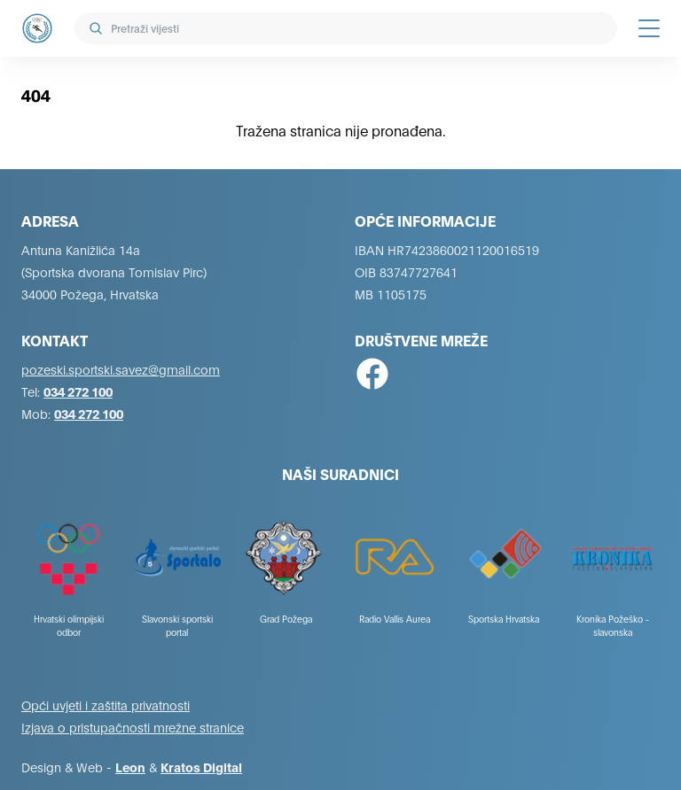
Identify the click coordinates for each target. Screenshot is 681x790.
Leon (130, 766)
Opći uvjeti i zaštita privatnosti (105, 704)
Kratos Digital (201, 766)
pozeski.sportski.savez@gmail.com (120, 368)
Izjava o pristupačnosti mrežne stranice (132, 726)
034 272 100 (78, 391)
